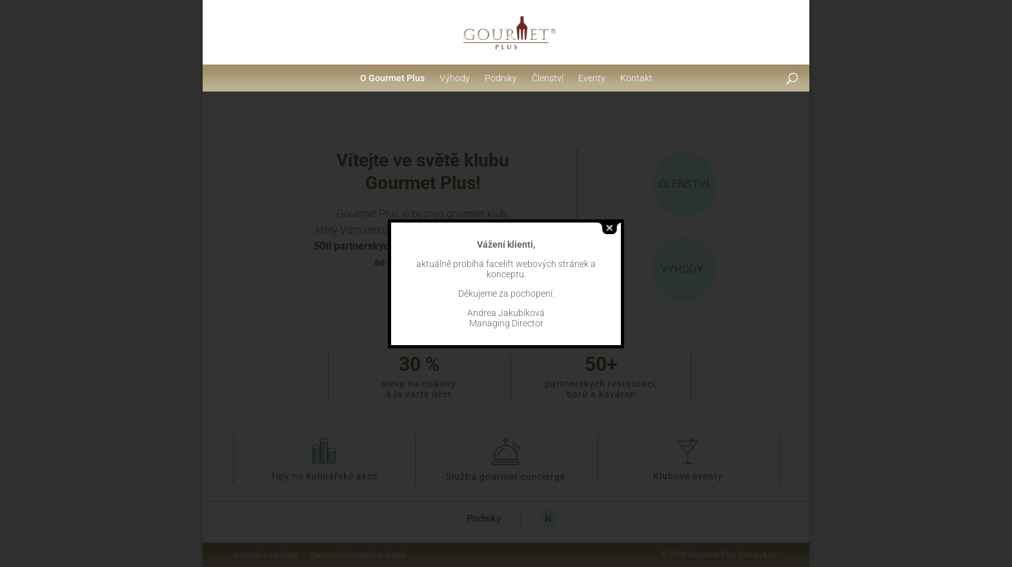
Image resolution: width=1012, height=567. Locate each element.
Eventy (591, 78)
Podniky (501, 78)
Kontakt (636, 78)
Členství (547, 78)
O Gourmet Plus (392, 78)
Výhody (455, 78)
